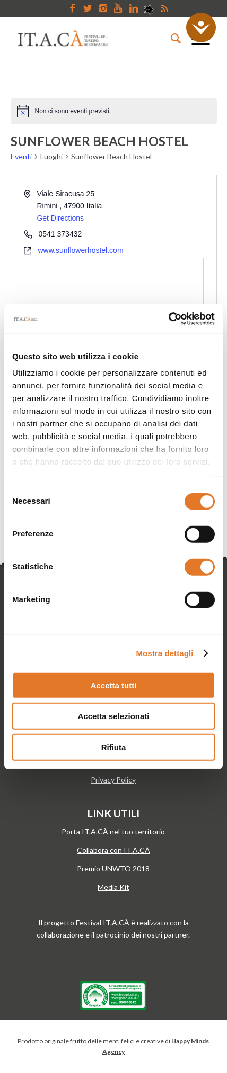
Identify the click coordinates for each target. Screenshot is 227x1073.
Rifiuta (113, 746)
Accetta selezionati (113, 716)
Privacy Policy (113, 779)
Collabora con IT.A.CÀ (113, 849)
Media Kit (113, 887)
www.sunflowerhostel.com (81, 250)
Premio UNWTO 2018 (113, 868)
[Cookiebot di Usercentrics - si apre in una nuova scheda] (168, 319)
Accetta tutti (114, 684)
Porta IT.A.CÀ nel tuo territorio (113, 831)
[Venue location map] (113, 298)
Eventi (21, 156)
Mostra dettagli (164, 653)
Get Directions (60, 218)
